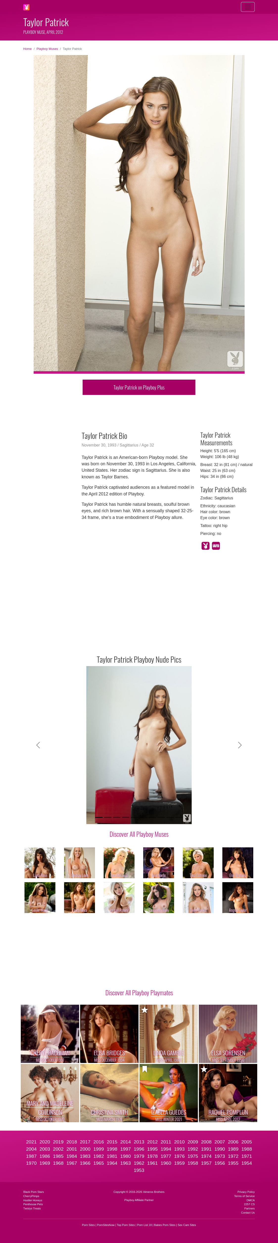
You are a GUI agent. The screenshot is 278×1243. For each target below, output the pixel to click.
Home (27, 49)
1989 (233, 1149)
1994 (166, 1149)
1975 (192, 1156)
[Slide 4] (125, 817)
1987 (31, 1156)
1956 (219, 1163)
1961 (152, 1163)
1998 (112, 1149)
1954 (246, 1163)
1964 (112, 1163)
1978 (152, 1156)
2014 (125, 1141)
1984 (72, 1156)
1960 (166, 1163)
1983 (85, 1156)
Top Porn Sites (126, 1224)
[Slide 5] (134, 817)
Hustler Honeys (32, 1200)
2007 (219, 1141)
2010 (179, 1141)
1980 (125, 1156)
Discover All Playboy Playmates (139, 992)
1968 (58, 1163)
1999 (98, 1149)
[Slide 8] (161, 817)
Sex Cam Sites (187, 1224)
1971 (246, 1156)
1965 (98, 1163)
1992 (192, 1149)
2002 (58, 1149)
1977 (166, 1156)
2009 (192, 1141)
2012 (152, 1141)
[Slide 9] (170, 817)
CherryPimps (31, 1196)
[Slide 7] (152, 817)
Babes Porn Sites (164, 1224)
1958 (192, 1163)
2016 (98, 1141)
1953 (139, 1170)
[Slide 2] (108, 817)
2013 (139, 1141)
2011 (166, 1141)
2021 (31, 1141)
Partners (249, 1208)
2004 (31, 1149)
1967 (72, 1163)
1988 (246, 1149)
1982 (98, 1156)
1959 (179, 1163)
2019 (58, 1141)
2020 (45, 1141)
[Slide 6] (143, 817)
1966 (85, 1163)
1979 (139, 1156)
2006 (233, 1141)
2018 (72, 1141)
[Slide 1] (99, 817)
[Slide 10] (179, 817)
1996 (139, 1149)
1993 (179, 1149)
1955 (233, 1163)
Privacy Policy (246, 1191)
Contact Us (248, 1212)
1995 (152, 1149)
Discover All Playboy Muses (139, 833)
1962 (139, 1163)
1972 (233, 1156)
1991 (206, 1149)
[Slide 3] (116, 817)
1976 (179, 1156)
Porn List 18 (144, 1224)
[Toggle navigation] (248, 7)
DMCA (251, 1200)
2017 (85, 1141)
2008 (206, 1141)
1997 (125, 1149)
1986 (45, 1156)
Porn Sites (88, 1224)
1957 (206, 1163)
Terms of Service (244, 1196)
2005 (246, 1141)
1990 (219, 1149)
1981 (112, 1156)
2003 (45, 1149)
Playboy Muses (47, 49)
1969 (45, 1163)
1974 (206, 1156)
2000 (85, 1149)
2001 (72, 1149)
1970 (31, 1163)
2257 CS (249, 1204)
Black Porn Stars (33, 1191)
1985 (58, 1156)
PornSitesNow (106, 1224)
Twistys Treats (32, 1208)
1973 (219, 1156)
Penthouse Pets (33, 1204)
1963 (125, 1163)
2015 (112, 1141)
